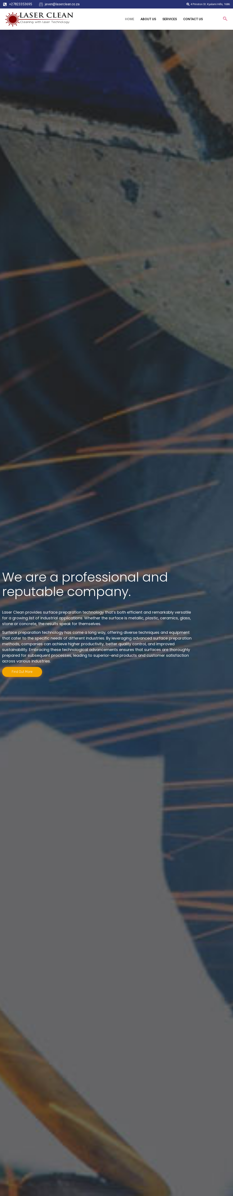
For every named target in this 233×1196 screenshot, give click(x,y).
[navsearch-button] (225, 19)
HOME (129, 19)
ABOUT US (148, 19)
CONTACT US (193, 19)
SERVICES (169, 19)
